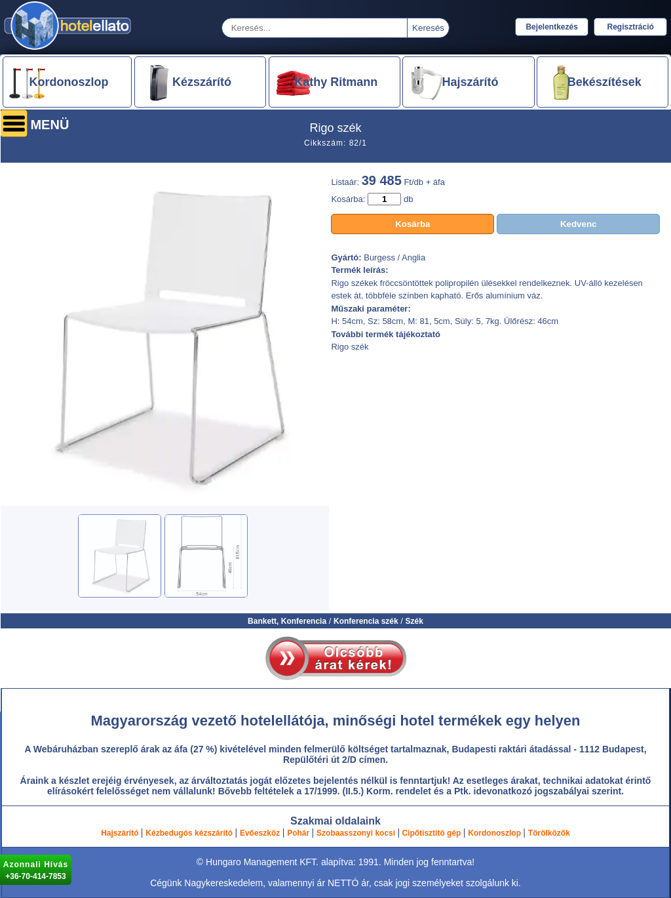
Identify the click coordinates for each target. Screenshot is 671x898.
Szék (414, 621)
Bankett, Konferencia (287, 621)
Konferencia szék (366, 621)
